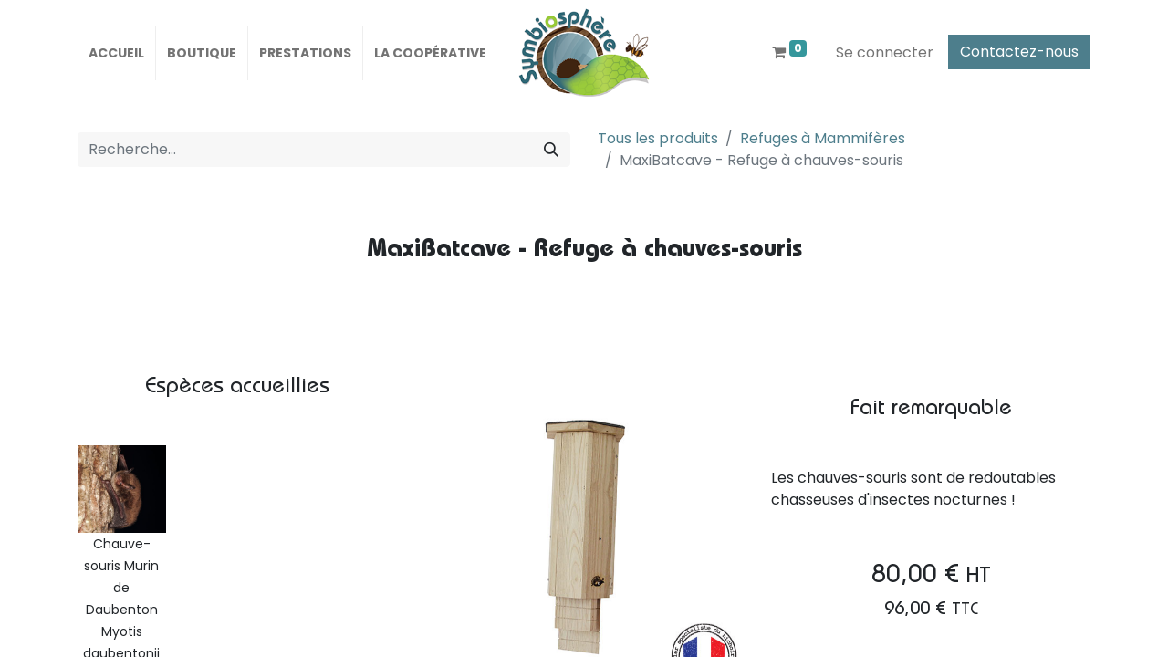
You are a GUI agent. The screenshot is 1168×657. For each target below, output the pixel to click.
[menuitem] (116, 53)
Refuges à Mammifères (822, 138)
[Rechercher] (551, 149)
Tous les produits (658, 138)
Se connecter (884, 52)
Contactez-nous (1019, 51)
